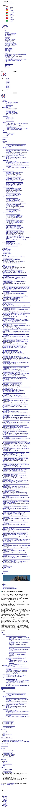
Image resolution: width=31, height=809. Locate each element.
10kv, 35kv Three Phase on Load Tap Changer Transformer (16, 287)
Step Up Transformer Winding (12, 191)
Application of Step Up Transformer (11, 364)
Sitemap (2, 784)
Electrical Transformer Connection (13, 174)
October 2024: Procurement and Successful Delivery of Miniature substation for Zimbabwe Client (15, 562)
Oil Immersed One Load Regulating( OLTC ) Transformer (16, 741)
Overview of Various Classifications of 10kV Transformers (16, 366)
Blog (6, 61)
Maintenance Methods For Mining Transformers (13, 390)
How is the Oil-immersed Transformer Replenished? (14, 514)
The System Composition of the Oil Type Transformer (15, 441)
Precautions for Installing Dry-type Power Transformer (15, 463)
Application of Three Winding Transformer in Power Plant (16, 422)
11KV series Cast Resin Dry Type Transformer (16, 149)
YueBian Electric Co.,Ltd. (12, 783)
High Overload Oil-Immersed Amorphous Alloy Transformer (16, 286)
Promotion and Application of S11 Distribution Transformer (16, 358)
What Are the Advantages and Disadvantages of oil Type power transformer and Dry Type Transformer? (15, 344)
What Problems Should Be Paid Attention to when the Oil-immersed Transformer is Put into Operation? (16, 488)
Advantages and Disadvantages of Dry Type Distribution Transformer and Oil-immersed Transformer (15, 296)
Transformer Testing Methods (12, 200)
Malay (9, 17)
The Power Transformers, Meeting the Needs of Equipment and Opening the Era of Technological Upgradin (16, 374)
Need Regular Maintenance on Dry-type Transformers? (15, 492)
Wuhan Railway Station (10, 57)
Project (6, 53)
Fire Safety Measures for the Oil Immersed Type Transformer (16, 442)
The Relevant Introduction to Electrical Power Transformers (16, 434)
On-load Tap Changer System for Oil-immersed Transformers (16, 305)
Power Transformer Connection (13, 173)
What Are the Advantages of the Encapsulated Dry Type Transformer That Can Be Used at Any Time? (15, 459)
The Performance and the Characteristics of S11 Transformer (16, 375)
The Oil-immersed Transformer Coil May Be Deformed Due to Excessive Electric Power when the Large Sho (16, 511)
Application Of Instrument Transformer (14, 228)
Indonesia (10, 19)
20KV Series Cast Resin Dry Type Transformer (16, 152)
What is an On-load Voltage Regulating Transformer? (15, 469)
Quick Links (3, 729)
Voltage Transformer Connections (13, 177)
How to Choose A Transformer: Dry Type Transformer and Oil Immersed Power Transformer (16, 332)
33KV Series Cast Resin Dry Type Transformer (16, 153)
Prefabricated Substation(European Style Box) (16, 157)
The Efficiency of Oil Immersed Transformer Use (14, 520)
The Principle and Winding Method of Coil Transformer (15, 532)
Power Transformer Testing (12, 198)
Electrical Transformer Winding (13, 189)
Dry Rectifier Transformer (9, 454)
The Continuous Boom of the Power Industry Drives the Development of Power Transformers (15, 405)
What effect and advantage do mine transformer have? (15, 402)
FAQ (6, 66)
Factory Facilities (8, 49)
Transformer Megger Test (11, 211)
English (9, 7)
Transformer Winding (9, 40)
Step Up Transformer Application (13, 225)
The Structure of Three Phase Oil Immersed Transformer (15, 482)
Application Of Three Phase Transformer (15, 231)
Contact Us (7, 67)
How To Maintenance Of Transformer (14, 215)
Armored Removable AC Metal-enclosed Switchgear (17, 162)
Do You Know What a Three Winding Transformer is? (15, 425)
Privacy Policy (10, 784)
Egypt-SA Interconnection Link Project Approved (14, 277)
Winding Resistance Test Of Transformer (15, 201)
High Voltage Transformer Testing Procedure (16, 202)
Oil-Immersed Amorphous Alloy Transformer (16, 144)
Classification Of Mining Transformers (11, 385)
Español (9, 10)
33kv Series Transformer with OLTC (17, 660)
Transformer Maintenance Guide (13, 214)
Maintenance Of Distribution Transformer (15, 220)
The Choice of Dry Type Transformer (11, 298)
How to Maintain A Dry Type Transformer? (12, 352)
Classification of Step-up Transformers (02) (12, 382)
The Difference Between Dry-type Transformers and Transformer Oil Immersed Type (14, 476)
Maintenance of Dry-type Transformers (11, 491)
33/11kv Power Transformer (15, 656)
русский (10, 12)
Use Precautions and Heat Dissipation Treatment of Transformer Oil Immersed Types (14, 473)
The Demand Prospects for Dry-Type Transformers (14, 377)
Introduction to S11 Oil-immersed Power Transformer (15, 396)
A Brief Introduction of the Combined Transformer (14, 466)
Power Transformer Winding (12, 195)
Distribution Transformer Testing (13, 199)
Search (14, 71)
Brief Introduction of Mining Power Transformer (14, 300)
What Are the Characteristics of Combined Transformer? (15, 457)
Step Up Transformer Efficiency (13, 243)
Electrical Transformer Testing (12, 205)
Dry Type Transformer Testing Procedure (15, 206)
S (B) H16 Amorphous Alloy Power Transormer (13, 270)
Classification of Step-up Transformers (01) (12, 384)
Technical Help (8, 65)
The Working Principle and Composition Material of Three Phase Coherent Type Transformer (16, 289)
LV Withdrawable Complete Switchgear (14, 163)
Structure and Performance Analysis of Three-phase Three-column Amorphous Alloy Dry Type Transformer (16, 321)
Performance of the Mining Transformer (12, 389)
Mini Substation (8, 35)
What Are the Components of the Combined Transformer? (16, 480)
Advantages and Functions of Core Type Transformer (15, 455)
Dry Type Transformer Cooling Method (12, 351)
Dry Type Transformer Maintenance (14, 216)
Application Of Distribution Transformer (15, 232)
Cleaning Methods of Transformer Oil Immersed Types (15, 471)
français (10, 8)
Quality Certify (8, 50)
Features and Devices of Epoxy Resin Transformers (14, 533)
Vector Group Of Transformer (9, 266)
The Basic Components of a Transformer (12, 395)
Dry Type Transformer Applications (11, 411)
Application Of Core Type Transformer (14, 233)
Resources (7, 38)
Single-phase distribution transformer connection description (16, 539)
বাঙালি (9, 21)
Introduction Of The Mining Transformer (12, 391)
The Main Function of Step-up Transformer (12, 429)
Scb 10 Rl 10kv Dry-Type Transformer (11, 268)
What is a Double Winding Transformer (12, 369)
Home (6, 30)
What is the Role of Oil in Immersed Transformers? (14, 552)
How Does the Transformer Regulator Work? (13, 481)
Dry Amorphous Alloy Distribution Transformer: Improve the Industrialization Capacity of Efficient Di (16, 418)
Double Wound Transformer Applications (15, 234)
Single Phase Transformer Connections (14, 183)
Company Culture (9, 51)
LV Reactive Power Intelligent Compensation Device (17, 167)
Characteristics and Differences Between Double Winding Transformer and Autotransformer (16, 465)
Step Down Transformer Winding (13, 188)
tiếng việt (10, 15)
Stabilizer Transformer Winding (13, 193)
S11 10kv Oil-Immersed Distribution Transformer (14, 267)
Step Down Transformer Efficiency (13, 244)
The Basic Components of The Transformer (12, 271)
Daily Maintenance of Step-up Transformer (12, 380)
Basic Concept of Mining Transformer (11, 372)
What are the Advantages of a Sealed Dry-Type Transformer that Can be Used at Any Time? (16, 557)
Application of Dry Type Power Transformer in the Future (16, 311)
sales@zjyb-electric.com (8, 2)
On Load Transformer (8, 304)
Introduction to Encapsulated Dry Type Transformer (14, 327)
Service (6, 62)
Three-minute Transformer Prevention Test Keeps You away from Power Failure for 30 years (16, 326)
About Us (7, 46)
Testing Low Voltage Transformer (13, 204)
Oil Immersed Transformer (11, 33)
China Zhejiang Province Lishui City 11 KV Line (15, 59)
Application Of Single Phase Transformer (15, 236)
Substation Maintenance (11, 218)
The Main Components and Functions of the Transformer (15, 357)
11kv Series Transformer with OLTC (17, 664)
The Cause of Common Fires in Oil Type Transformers (15, 346)
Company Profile (8, 48)
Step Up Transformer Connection (13, 184)
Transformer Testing (9, 41)
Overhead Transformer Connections (14, 175)
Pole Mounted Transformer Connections (15, 179)
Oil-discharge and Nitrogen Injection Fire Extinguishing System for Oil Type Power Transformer (15, 339)
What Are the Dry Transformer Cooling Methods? (14, 486)
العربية (9, 14)
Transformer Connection (10, 39)
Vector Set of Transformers (9, 490)
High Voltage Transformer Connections (14, 180)
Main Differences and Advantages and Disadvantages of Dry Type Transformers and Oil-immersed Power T (16, 452)
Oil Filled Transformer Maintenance (14, 217)
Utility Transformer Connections (13, 178)
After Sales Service (9, 64)
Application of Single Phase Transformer (12, 356)
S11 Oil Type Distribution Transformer (11, 450)
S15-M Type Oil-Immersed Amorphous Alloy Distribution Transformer (19, 650)
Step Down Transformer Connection (14, 185)
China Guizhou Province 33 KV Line (13, 60)
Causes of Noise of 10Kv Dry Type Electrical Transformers (16, 500)
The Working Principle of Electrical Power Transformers (15, 433)
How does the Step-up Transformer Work (12, 383)
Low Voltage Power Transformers (10, 299)
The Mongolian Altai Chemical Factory (13, 56)
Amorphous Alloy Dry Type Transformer (15, 155)
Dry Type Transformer (10, 34)
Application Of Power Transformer (13, 226)
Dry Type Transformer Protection (10, 350)
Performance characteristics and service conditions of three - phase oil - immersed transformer (16, 537)
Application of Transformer (11, 44)
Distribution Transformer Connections (14, 172)
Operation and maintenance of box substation (13, 426)
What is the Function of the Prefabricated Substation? (15, 493)
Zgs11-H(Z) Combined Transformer (14, 158)
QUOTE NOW (8, 687)
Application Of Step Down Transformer (14, 227)
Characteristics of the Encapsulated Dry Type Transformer (16, 370)
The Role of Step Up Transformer (10, 423)
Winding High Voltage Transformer (14, 190)
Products (7, 32)
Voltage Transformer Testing (12, 209)
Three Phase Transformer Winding (13, 194)
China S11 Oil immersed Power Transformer (13, 470)
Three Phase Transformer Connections (14, 182)
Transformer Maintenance (10, 43)
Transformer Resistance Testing (13, 207)
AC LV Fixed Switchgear (11, 161)
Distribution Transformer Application (14, 230)
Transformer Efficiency (10, 45)
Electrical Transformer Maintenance (14, 221)
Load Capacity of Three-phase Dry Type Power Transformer (16, 313)
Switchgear (7, 37)
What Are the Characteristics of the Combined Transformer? (16, 468)
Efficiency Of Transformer (12, 246)
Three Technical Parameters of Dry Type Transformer (15, 319)
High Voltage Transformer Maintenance (14, 222)
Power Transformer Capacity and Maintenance (13, 513)
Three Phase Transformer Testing (13, 210)
